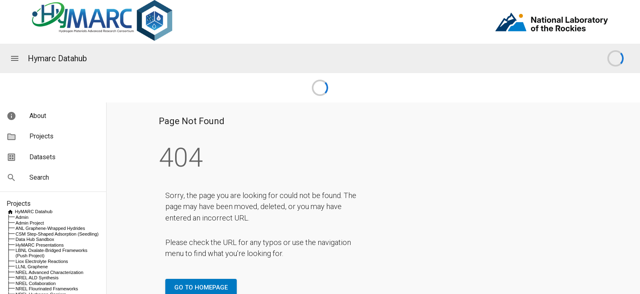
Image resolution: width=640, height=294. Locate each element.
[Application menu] (14, 58)
